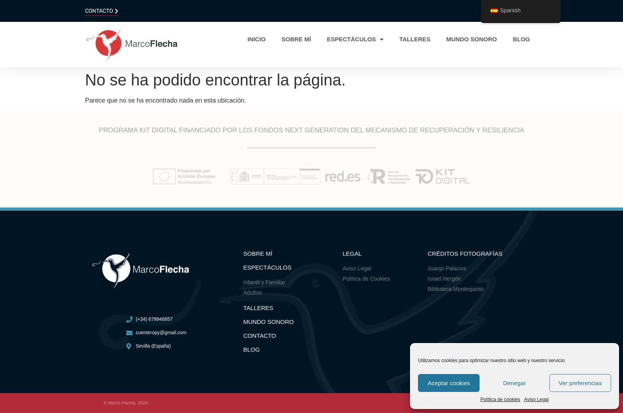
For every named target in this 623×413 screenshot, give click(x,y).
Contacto (261, 334)
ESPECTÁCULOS (268, 269)
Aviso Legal (536, 399)
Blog (521, 39)
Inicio (257, 39)
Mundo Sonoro (269, 321)
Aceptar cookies (449, 383)
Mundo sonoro (471, 39)
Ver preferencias (580, 383)
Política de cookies (500, 399)
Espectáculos (355, 40)
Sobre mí (296, 39)
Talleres (414, 39)
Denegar (514, 383)
